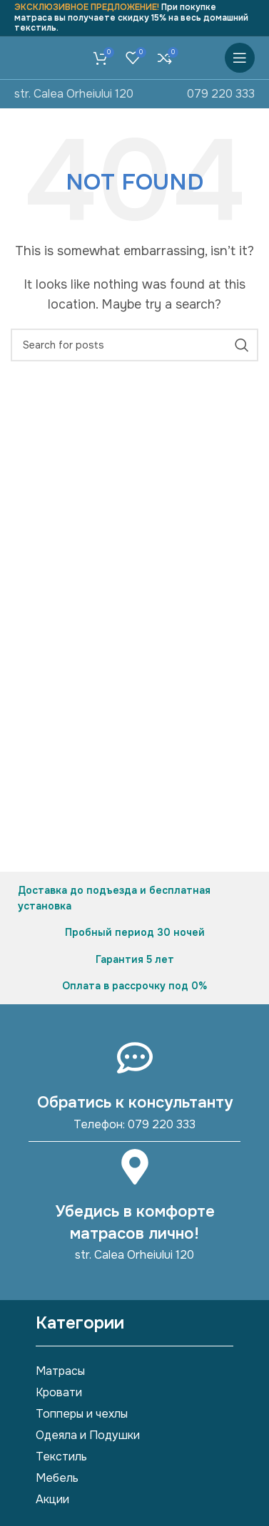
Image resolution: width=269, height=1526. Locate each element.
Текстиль (61, 1456)
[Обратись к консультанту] (135, 1058)
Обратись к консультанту (135, 1103)
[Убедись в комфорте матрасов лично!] (135, 1167)
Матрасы (60, 1370)
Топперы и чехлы (82, 1413)
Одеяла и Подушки (88, 1435)
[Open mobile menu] (240, 57)
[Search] (134, 345)
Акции (52, 1499)
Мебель (57, 1477)
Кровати (59, 1392)
